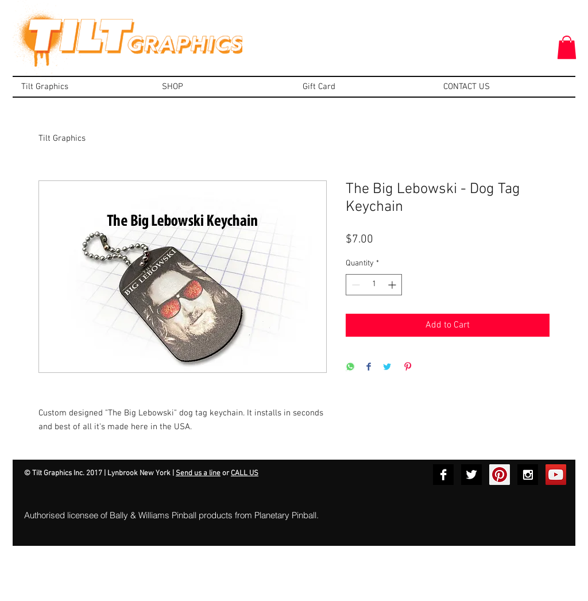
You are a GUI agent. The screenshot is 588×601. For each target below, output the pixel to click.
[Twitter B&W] (471, 474)
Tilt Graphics (62, 138)
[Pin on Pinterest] (407, 367)
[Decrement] (354, 285)
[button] (567, 47)
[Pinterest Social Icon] (499, 474)
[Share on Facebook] (368, 367)
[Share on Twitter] (387, 367)
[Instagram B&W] (527, 474)
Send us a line (198, 473)
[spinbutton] (374, 285)
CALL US (244, 473)
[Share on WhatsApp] (350, 367)
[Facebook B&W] (443, 474)
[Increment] (393, 285)
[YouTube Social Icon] (556, 474)
